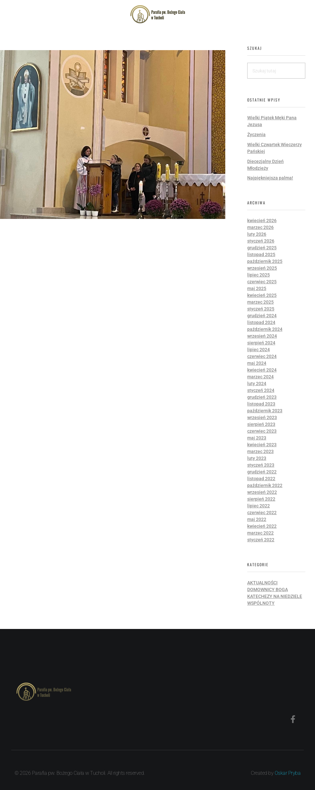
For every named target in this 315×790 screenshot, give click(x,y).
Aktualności (262, 582)
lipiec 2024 (258, 349)
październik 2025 (264, 261)
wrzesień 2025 (262, 268)
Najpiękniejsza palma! (270, 177)
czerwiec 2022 (262, 512)
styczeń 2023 (260, 465)
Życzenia (256, 134)
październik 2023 (264, 410)
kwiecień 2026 (262, 220)
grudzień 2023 (262, 397)
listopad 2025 (261, 254)
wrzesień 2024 (262, 336)
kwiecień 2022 (262, 526)
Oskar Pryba (288, 773)
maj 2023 (256, 437)
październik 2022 (264, 485)
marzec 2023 (260, 451)
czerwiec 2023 (262, 431)
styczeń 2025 (260, 308)
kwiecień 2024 (262, 370)
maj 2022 (256, 519)
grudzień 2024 (262, 315)
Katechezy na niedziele (274, 596)
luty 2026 (256, 234)
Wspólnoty (261, 603)
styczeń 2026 (260, 240)
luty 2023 (256, 458)
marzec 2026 (260, 227)
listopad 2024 (261, 322)
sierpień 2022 (261, 499)
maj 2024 (256, 363)
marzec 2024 (260, 376)
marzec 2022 (260, 533)
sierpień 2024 (261, 342)
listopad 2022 (261, 478)
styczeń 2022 (260, 539)
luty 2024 (256, 383)
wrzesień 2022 (262, 492)
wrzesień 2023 (262, 417)
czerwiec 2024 (262, 356)
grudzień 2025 (262, 247)
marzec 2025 (260, 302)
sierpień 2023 (261, 424)
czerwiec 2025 (262, 281)
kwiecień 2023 (262, 444)
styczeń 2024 (260, 390)
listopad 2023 (261, 403)
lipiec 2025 (258, 274)
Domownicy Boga (267, 589)
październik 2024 (264, 329)
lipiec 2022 (258, 505)
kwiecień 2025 (262, 295)
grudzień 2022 (262, 471)
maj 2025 (256, 288)
